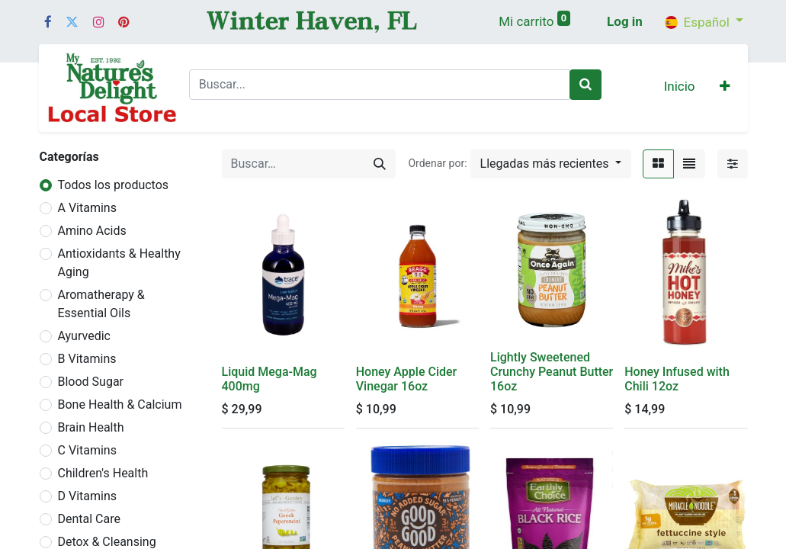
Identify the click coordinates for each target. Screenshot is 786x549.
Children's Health (103, 473)
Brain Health (91, 427)
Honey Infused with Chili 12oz (677, 378)
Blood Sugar (91, 381)
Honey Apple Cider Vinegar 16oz (406, 378)
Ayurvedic (84, 336)
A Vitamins (87, 208)
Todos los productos (113, 185)
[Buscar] (585, 84)
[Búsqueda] (380, 163)
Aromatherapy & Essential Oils (101, 303)
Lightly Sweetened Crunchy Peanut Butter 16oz (551, 371)
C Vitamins (87, 450)
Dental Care (89, 519)
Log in (625, 21)
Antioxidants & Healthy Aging (119, 262)
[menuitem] (679, 88)
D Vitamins (87, 496)
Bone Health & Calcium (120, 404)
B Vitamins (87, 359)
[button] (725, 88)
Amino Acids (92, 230)
